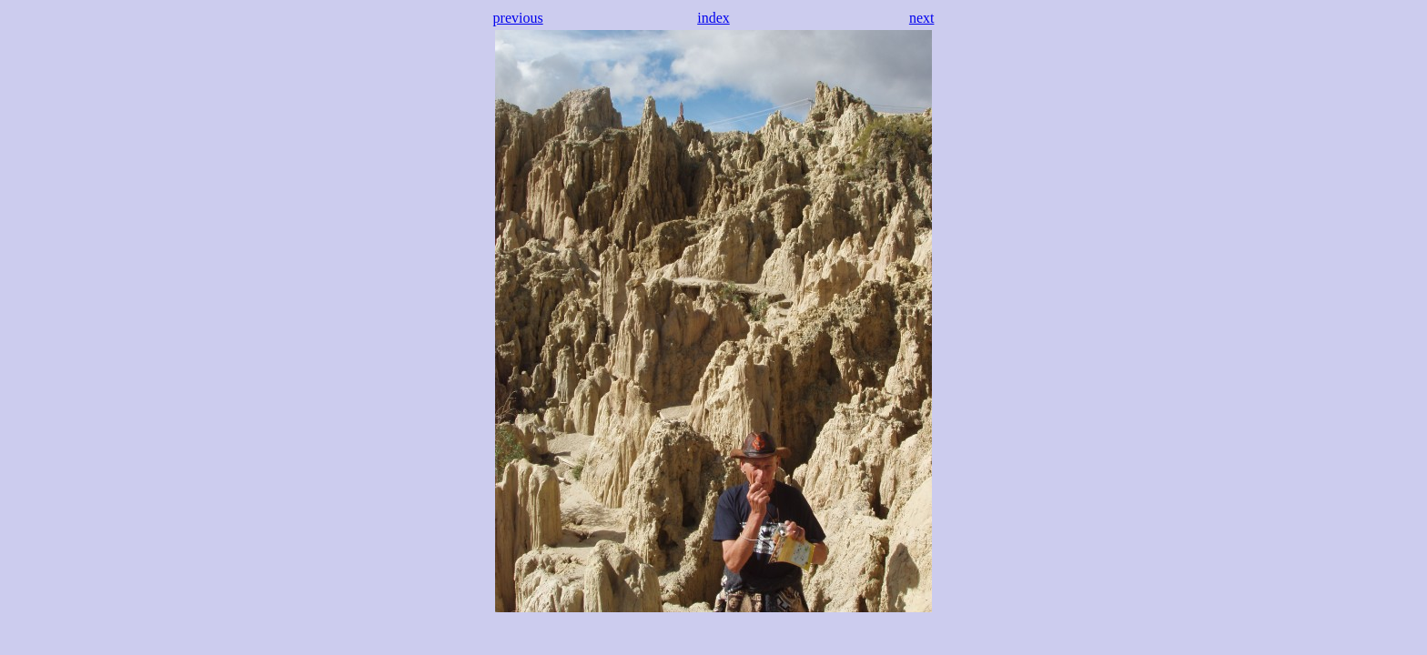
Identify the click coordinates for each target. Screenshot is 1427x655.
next (922, 17)
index (713, 17)
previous (518, 17)
